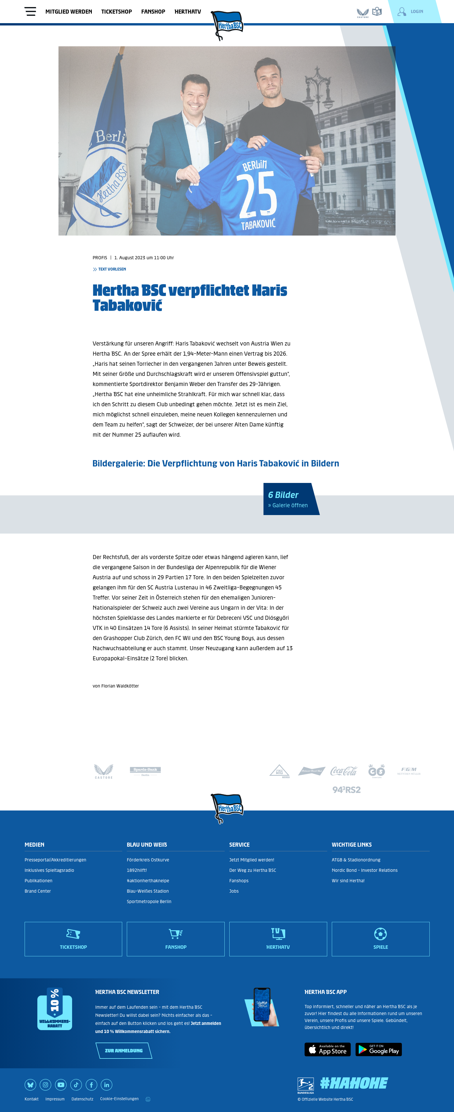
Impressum (55, 1099)
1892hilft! (137, 870)
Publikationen (38, 880)
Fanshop (153, 11)
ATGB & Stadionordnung (356, 860)
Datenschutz (82, 1099)
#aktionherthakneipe (148, 880)
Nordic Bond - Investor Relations (365, 870)
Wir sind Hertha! (348, 880)
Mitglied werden (68, 11)
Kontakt (32, 1099)
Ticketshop (116, 11)
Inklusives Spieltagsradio (49, 870)
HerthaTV (188, 11)
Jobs (234, 891)
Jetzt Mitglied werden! (251, 860)
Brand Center (38, 891)
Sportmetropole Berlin (149, 901)
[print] (148, 1099)
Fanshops (238, 880)
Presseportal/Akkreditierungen (55, 860)
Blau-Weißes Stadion (148, 891)
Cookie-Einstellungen (119, 1098)
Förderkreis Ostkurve (148, 860)
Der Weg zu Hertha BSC (252, 870)
